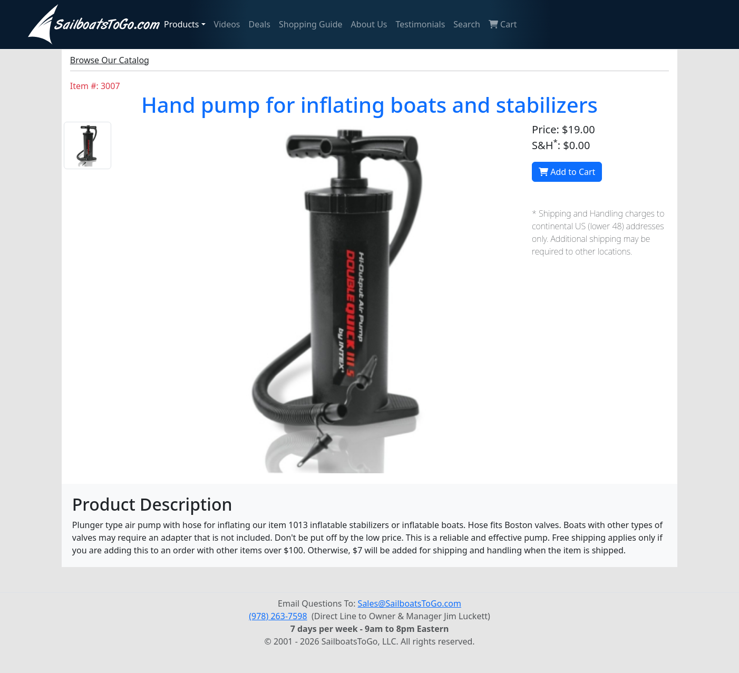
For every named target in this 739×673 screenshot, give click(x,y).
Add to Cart (567, 172)
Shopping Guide (311, 24)
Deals (259, 24)
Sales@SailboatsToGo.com (409, 603)
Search (466, 24)
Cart (503, 24)
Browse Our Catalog (109, 60)
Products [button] (181, 24)
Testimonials (420, 24)
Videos (227, 24)
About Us (369, 24)
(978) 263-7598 (278, 616)
